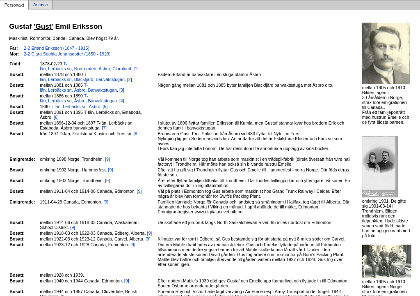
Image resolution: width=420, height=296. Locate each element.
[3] (121, 90)
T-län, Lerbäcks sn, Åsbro (75, 106)
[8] (136, 133)
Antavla (40, 4)
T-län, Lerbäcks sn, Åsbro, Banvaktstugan (78, 87)
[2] (129, 79)
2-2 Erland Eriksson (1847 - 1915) (56, 48)
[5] (105, 106)
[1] (136, 68)
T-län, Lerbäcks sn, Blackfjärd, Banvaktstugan (82, 77)
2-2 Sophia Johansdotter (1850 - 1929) (67, 53)
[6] (56, 117)
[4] (121, 100)
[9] (107, 159)
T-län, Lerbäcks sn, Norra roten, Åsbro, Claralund (85, 66)
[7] (104, 127)
